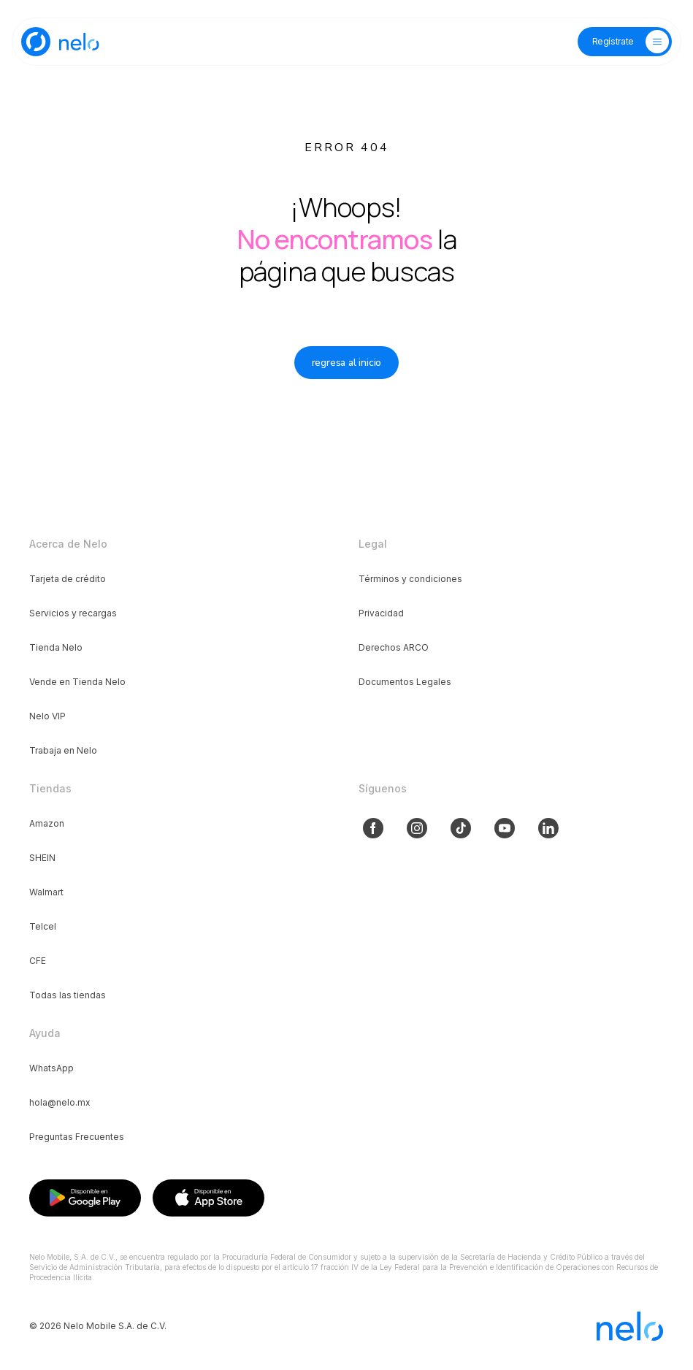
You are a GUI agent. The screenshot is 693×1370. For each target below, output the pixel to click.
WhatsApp (51, 1068)
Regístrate (613, 41)
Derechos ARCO (394, 647)
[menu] (657, 41)
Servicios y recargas (73, 613)
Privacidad (381, 613)
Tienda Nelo (56, 647)
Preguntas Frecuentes (76, 1136)
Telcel (42, 926)
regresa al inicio (347, 363)
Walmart (46, 892)
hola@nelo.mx (60, 1102)
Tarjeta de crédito (67, 578)
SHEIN (42, 857)
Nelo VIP (47, 716)
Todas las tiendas (67, 995)
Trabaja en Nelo (63, 750)
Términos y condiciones (410, 578)
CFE (37, 960)
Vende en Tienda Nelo (77, 681)
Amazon (46, 823)
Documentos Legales (405, 681)
